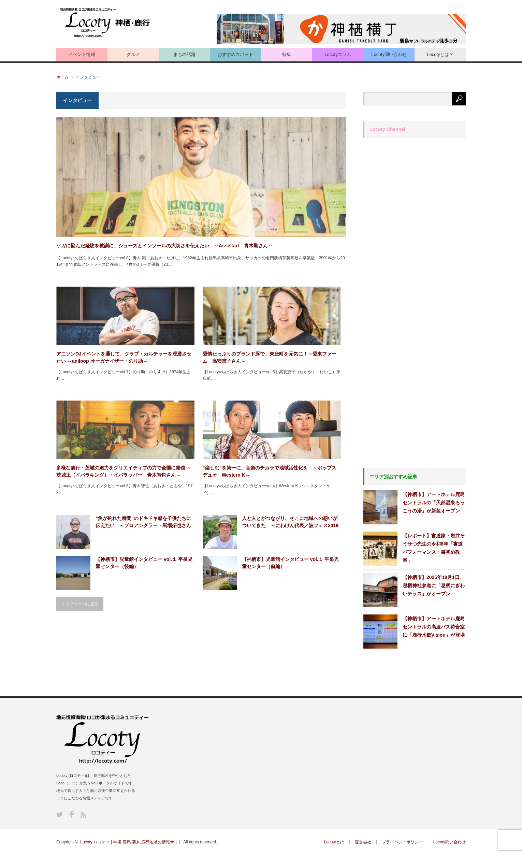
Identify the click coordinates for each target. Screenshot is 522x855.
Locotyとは (334, 842)
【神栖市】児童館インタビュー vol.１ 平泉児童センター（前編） (290, 562)
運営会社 (363, 842)
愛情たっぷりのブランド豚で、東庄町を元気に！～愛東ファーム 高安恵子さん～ (269, 357)
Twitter (59, 814)
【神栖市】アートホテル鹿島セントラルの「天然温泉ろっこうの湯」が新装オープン (434, 502)
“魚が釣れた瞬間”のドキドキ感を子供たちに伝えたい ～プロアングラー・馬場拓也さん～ (143, 522)
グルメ (133, 54)
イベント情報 (82, 54)
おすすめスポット (235, 54)
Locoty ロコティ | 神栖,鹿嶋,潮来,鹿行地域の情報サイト (131, 842)
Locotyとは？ (440, 54)
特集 (286, 54)
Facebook (72, 814)
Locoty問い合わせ (388, 54)
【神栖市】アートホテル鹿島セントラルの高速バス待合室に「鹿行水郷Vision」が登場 (434, 627)
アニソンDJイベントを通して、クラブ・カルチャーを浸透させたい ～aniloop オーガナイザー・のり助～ (123, 357)
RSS (83, 815)
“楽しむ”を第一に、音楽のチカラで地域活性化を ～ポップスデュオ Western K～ (269, 471)
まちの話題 (184, 54)
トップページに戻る (79, 604)
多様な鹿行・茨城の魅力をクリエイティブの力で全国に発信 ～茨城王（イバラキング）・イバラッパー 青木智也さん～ (123, 471)
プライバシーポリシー (402, 842)
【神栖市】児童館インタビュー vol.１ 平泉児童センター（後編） (144, 562)
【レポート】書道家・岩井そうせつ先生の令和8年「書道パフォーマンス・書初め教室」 (434, 548)
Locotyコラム (337, 54)
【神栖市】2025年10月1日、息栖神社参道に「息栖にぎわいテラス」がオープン (434, 585)
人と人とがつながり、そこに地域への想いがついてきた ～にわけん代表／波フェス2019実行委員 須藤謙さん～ (290, 522)
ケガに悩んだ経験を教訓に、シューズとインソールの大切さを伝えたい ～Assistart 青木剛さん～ (164, 245)
